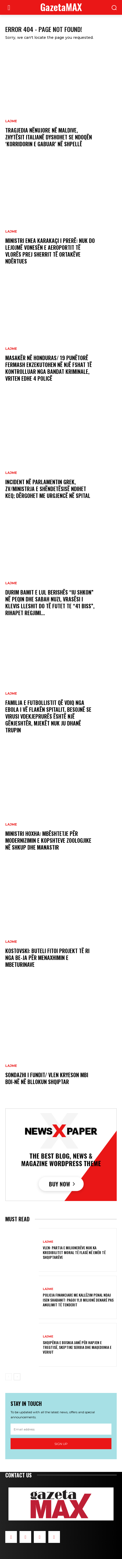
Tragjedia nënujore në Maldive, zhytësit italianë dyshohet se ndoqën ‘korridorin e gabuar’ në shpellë (48, 137)
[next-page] (17, 1376)
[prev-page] (8, 1376)
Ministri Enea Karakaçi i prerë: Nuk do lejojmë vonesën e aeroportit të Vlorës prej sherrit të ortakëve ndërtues (50, 251)
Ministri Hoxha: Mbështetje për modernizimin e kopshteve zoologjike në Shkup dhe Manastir (48, 840)
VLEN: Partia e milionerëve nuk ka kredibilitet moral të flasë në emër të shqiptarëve (74, 1252)
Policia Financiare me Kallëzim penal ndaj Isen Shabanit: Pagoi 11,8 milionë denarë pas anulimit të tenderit (78, 1299)
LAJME (11, 121)
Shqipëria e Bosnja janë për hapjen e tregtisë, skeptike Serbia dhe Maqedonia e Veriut (77, 1347)
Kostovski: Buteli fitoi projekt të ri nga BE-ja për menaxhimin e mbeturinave (47, 957)
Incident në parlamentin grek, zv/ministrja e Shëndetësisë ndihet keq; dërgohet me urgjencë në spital (47, 489)
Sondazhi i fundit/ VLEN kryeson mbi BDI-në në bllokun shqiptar (46, 1078)
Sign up (61, 1444)
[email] (61, 1429)
